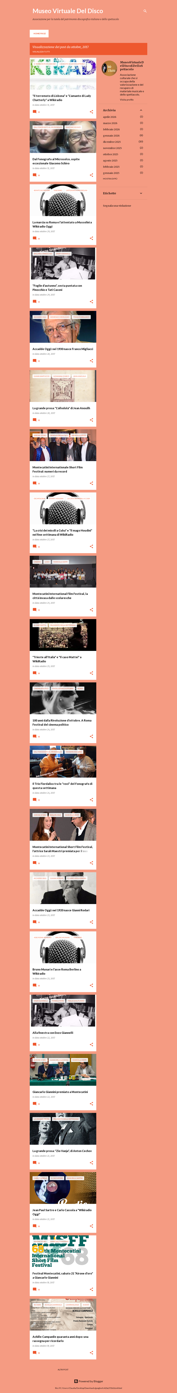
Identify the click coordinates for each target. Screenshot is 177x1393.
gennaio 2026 (111, 135)
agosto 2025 (110, 160)
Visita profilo (127, 99)
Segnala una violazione (117, 205)
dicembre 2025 (112, 141)
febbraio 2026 (111, 129)
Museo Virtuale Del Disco (67, 11)
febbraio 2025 (111, 166)
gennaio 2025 (111, 173)
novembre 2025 (112, 148)
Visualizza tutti (41, 51)
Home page (40, 33)
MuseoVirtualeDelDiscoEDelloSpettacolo (132, 66)
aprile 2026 (109, 117)
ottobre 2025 (110, 154)
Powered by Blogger (88, 1381)
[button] (91, 112)
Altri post (63, 1369)
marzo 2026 (110, 123)
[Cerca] (145, 11)
